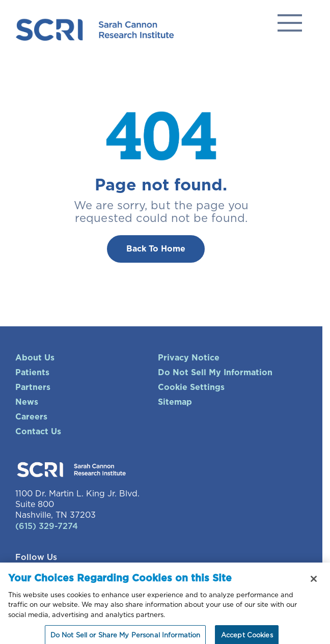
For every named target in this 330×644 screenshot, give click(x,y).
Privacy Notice (188, 358)
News (26, 402)
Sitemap (175, 402)
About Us (34, 358)
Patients (32, 373)
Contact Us (38, 432)
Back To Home (155, 249)
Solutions (290, 23)
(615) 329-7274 (46, 526)
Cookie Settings (191, 387)
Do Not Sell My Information (215, 373)
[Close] (313, 583)
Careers (31, 417)
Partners (32, 387)
